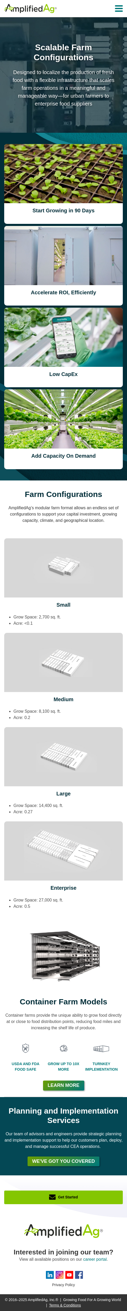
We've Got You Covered (63, 1161)
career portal (95, 1259)
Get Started (68, 1197)
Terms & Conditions (65, 1305)
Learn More (64, 1085)
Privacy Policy (63, 1285)
